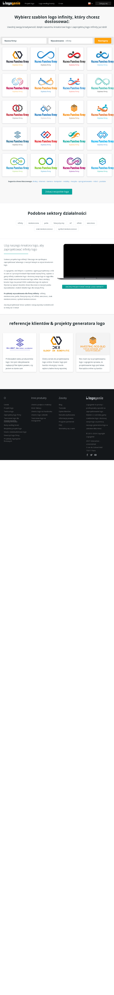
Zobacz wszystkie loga (57, 193)
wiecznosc (91, 225)
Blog (60, 406)
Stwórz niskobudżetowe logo (15, 433)
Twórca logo (9, 413)
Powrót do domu (11, 3)
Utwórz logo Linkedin (39, 416)
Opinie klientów (65, 413)
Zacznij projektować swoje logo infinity (84, 288)
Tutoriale (62, 410)
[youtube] (95, 457)
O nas (61, 3)
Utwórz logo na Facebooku (41, 413)
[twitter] (91, 457)
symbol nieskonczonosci (67, 231)
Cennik (6, 406)
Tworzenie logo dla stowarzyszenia (11, 421)
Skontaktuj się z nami (67, 430)
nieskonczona (33, 225)
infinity (20, 225)
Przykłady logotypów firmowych (12, 441)
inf (71, 225)
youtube (102, 183)
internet (42, 183)
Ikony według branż (11, 427)
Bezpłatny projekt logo (13, 430)
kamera (50, 183)
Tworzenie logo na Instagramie (38, 421)
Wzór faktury (36, 410)
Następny (103, 40)
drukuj (35, 183)
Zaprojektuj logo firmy (12, 416)
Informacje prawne (66, 420)
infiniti (79, 225)
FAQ (60, 427)
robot (95, 183)
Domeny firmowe (10, 423)
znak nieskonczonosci (44, 231)
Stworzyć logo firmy (11, 437)
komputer (58, 183)
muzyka (74, 183)
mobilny (66, 183)
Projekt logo (29, 3)
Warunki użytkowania (67, 416)
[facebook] (87, 457)
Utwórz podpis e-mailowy (41, 406)
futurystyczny (59, 225)
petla (46, 225)
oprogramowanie (85, 183)
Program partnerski (66, 423)
